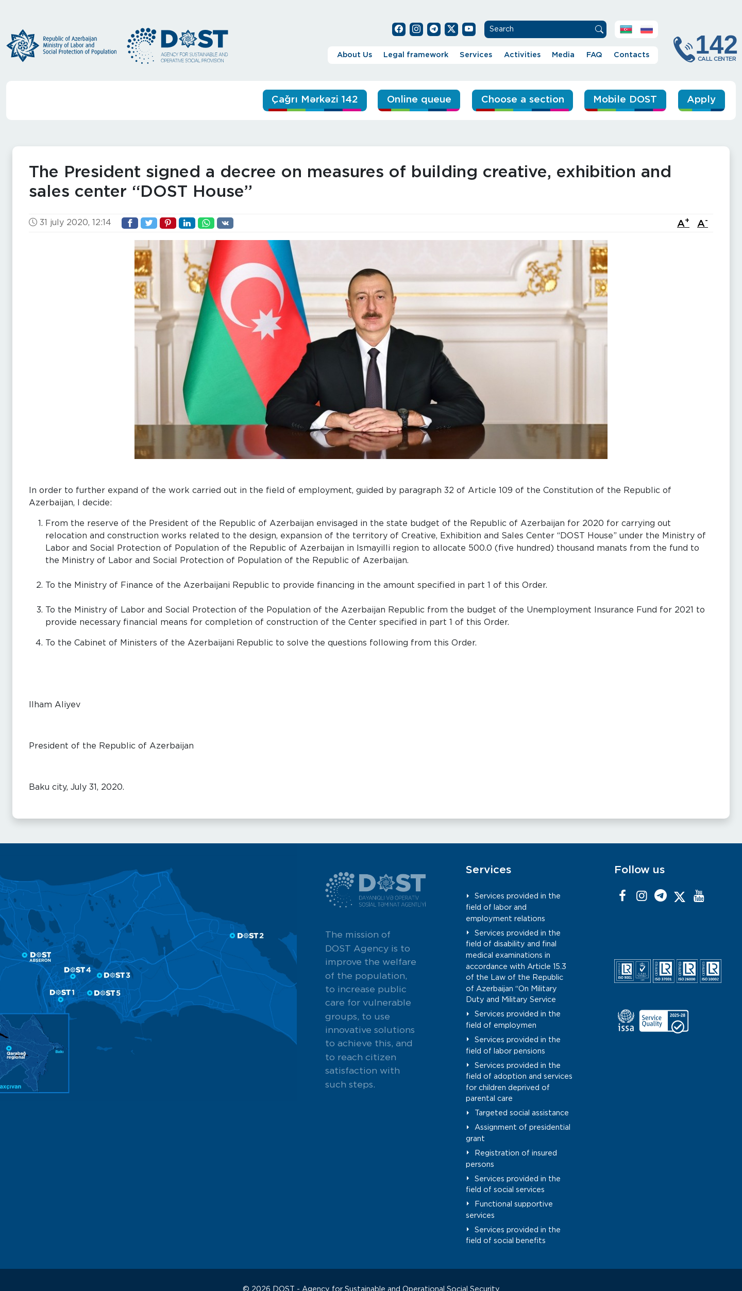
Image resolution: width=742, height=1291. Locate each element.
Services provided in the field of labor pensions (513, 1046)
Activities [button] (522, 55)
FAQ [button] (594, 55)
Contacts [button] (631, 55)
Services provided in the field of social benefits (513, 1235)
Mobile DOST (624, 99)
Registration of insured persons (511, 1159)
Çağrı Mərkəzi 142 (306, 99)
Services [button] (476, 55)
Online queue (413, 99)
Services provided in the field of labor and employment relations (513, 907)
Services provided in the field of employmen (513, 1020)
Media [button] (563, 55)
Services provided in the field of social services (513, 1184)
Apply (701, 99)
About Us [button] (354, 55)
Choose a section (519, 99)
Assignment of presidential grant (518, 1133)
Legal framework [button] (415, 55)
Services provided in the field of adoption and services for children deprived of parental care (519, 1082)
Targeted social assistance (522, 1113)
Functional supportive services (509, 1210)
